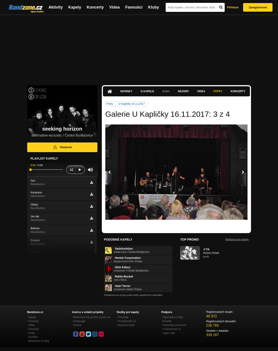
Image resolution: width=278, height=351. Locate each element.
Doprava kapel (126, 325)
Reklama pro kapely (237, 239)
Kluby (153, 7)
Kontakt (167, 321)
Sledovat (62, 147)
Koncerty (95, 7)
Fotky (217, 91)
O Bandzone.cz (172, 329)
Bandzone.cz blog (38, 340)
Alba (166, 91)
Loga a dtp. (169, 333)
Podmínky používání (175, 325)
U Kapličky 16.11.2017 (131, 103)
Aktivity (55, 7)
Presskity (123, 317)
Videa (114, 7)
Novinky (126, 91)
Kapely (74, 7)
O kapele (147, 91)
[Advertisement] (139, 48)
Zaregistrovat (258, 7)
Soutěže (33, 336)
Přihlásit (232, 7)
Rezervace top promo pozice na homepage (91, 319)
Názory (183, 91)
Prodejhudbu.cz (127, 321)
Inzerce (77, 325)
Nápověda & (173, 317)
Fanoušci (134, 7)
